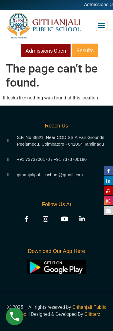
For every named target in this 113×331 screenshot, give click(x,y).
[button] (101, 25)
